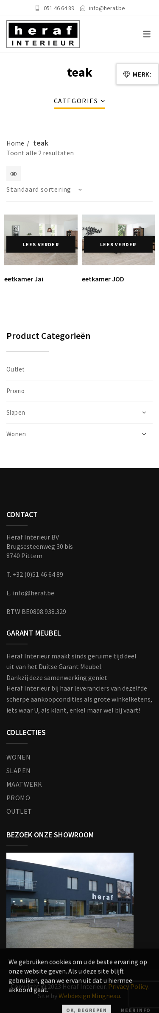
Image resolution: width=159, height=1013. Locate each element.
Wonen (16, 434)
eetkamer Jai (23, 279)
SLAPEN (18, 770)
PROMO (18, 797)
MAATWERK (24, 784)
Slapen (15, 412)
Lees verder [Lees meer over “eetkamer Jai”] (41, 244)
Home (15, 143)
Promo (15, 391)
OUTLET (19, 811)
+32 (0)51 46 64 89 (37, 574)
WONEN (18, 757)
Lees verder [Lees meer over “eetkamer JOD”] (118, 244)
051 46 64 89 (59, 8)
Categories (76, 100)
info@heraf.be (107, 8)
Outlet (15, 369)
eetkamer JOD (103, 279)
